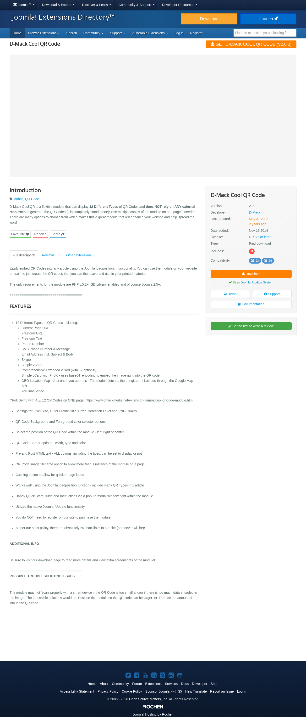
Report (40, 234)
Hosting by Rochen (152, 714)
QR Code (32, 199)
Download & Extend (58, 5)
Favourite (20, 234)
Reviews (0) (51, 255)
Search (71, 33)
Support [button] (117, 33)
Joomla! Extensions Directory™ (63, 17)
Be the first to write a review (251, 326)
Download (209, 19)
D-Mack (254, 212)
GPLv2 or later (259, 237)
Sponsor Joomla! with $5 (163, 691)
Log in (179, 33)
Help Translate (196, 691)
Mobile (18, 199)
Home (17, 33)
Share (58, 234)
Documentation (251, 304)
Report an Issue (222, 691)
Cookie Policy (132, 691)
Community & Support (137, 5)
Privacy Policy (108, 691)
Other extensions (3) (81, 255)
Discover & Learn (96, 5)
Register (196, 33)
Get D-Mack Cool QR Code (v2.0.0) (251, 44)
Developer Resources (180, 5)
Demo (230, 294)
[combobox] (265, 33)
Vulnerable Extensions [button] (149, 33)
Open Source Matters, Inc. (148, 699)
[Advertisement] (251, 369)
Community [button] (93, 33)
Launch (268, 19)
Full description (24, 255)
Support (272, 294)
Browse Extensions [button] (44, 33)
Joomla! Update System (257, 282)
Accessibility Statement (77, 691)
